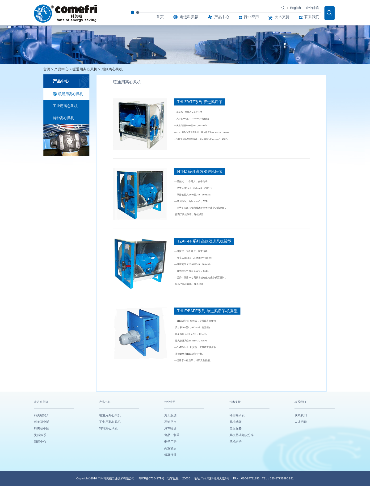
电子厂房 (170, 441)
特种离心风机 (63, 118)
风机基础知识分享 (241, 435)
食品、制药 (172, 435)
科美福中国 (41, 428)
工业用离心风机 (65, 106)
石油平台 (170, 422)
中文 (282, 8)
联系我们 (309, 17)
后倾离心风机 (112, 69)
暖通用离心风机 (85, 69)
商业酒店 (170, 448)
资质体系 (40, 435)
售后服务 (235, 428)
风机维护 (235, 441)
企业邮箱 (312, 8)
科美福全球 (41, 422)
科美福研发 (237, 415)
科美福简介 (41, 415)
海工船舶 (170, 415)
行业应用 (249, 17)
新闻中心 (40, 441)
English (295, 8)
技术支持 (279, 17)
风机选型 (235, 422)
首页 (160, 17)
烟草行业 (170, 455)
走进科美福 (185, 17)
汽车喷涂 (170, 428)
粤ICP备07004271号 (151, 478)
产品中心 (218, 17)
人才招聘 (300, 422)
